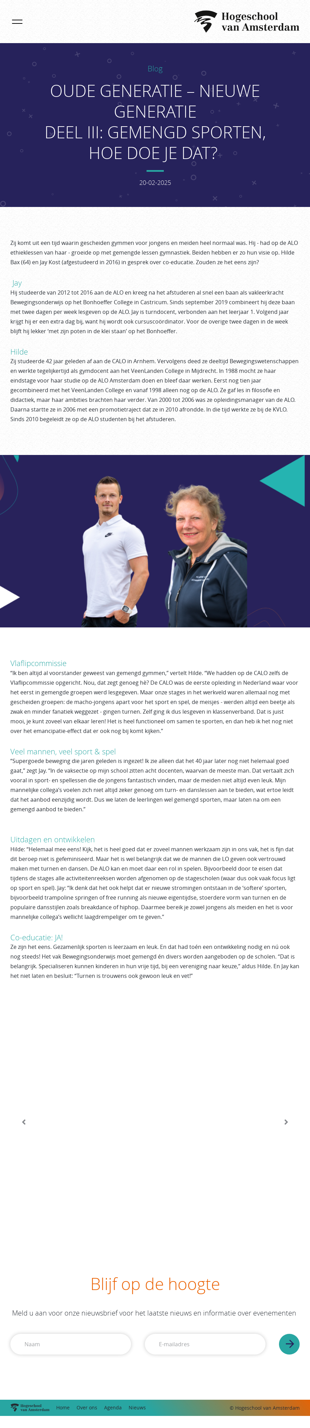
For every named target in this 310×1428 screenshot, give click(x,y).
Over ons (87, 1407)
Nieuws (137, 1407)
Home (63, 1407)
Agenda (113, 1407)
